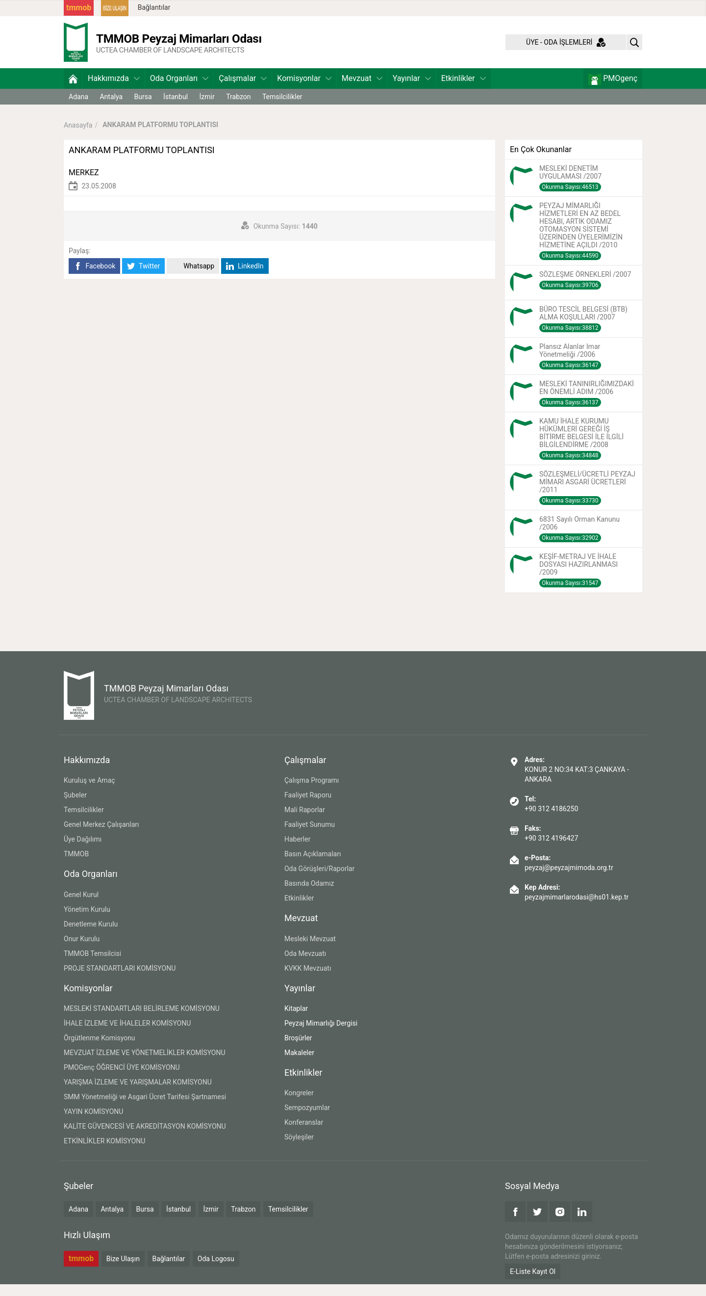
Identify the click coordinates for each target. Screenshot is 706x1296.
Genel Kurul (81, 906)
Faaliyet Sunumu (309, 836)
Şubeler (75, 807)
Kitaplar (296, 1020)
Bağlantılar (154, 7)
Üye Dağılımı (82, 851)
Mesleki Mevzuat (310, 950)
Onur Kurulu (82, 950)
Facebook (94, 278)
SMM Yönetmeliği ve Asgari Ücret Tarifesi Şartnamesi (145, 1108)
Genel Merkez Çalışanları (101, 836)
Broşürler (298, 1050)
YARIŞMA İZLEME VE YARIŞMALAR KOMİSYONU (138, 1094)
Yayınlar (412, 90)
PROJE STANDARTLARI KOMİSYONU (120, 980)
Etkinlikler (463, 90)
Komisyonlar (304, 90)
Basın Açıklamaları (312, 866)
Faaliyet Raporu (307, 807)
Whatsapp (193, 278)
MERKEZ (84, 184)
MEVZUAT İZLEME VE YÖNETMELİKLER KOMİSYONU (145, 1064)
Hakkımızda (114, 90)
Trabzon (238, 108)
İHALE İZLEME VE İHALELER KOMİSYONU (127, 1035)
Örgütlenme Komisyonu (99, 1050)
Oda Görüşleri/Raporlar (319, 880)
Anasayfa (78, 136)
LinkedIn (245, 278)
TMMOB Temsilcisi (92, 965)
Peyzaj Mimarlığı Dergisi (320, 1035)
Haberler (297, 851)
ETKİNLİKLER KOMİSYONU (104, 1153)
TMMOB (76, 866)
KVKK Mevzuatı (307, 980)
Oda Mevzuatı (305, 965)
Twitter (143, 278)
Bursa (143, 108)
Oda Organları (179, 90)
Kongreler (299, 1105)
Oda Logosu (216, 1270)
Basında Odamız (309, 895)
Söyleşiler (299, 1149)
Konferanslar (303, 1134)
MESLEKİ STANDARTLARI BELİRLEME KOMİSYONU (142, 1020)
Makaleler (299, 1064)
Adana (78, 108)
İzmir (207, 108)
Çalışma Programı (311, 792)
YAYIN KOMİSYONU (93, 1123)
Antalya (111, 108)
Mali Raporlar (304, 821)
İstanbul (175, 108)
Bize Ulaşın (123, 1270)
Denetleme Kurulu (91, 936)
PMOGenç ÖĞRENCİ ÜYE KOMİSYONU (122, 1079)
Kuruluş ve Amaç (89, 792)
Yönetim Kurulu (87, 921)
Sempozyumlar (307, 1119)
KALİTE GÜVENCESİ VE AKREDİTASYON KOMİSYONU (145, 1138)
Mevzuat (362, 90)
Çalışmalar (243, 90)
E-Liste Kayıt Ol (532, 1283)
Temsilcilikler (282, 108)
